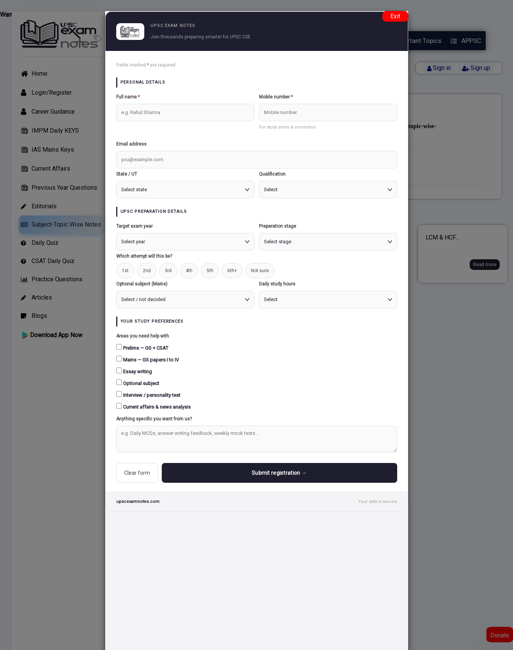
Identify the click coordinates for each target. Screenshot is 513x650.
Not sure (260, 270)
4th (189, 270)
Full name (128, 97)
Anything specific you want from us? (154, 419)
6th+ (232, 270)
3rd (168, 270)
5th (210, 270)
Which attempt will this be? (144, 256)
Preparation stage (277, 226)
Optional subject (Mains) (141, 284)
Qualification (272, 174)
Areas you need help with (142, 336)
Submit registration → (279, 473)
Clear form (137, 473)
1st (125, 270)
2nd (147, 270)
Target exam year (134, 226)
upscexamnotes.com (137, 501)
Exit (395, 16)
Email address (131, 144)
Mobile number (276, 97)
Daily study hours (277, 284)
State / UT (126, 174)
